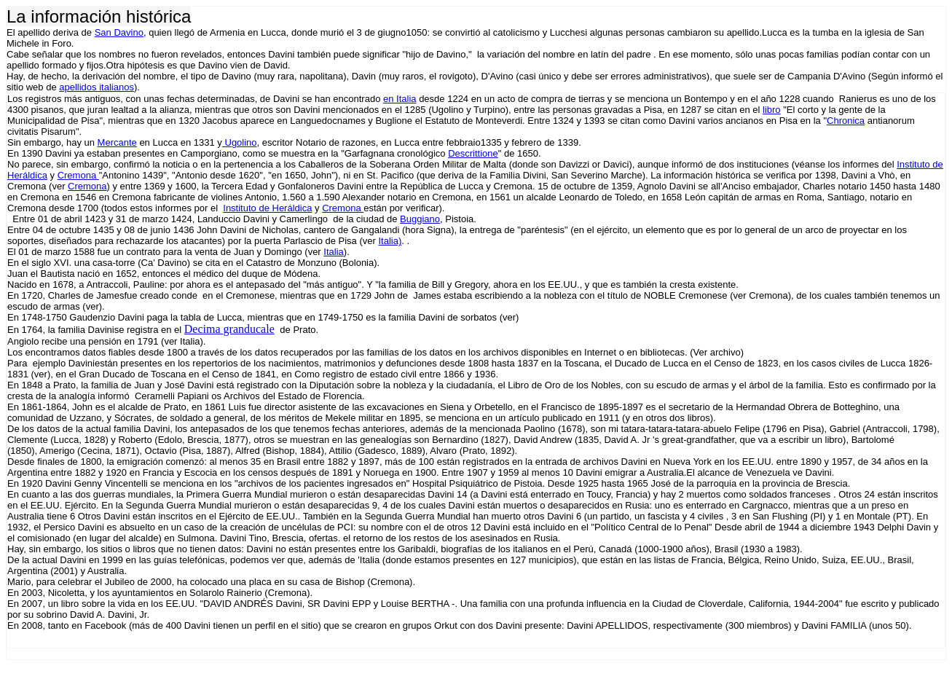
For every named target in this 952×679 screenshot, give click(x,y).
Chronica (846, 120)
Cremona (78, 175)
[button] (939, 635)
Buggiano (420, 218)
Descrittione (473, 153)
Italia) (389, 240)
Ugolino (239, 142)
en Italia (400, 98)
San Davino (119, 32)
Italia (333, 251)
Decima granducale (229, 329)
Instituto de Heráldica (267, 208)
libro (772, 109)
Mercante (117, 142)
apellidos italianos (96, 87)
